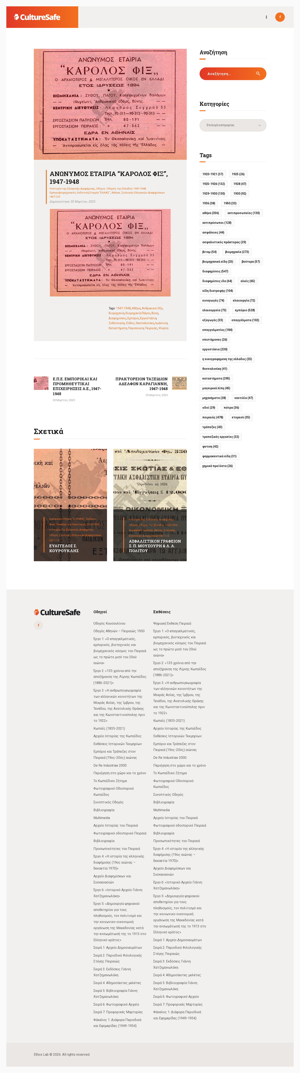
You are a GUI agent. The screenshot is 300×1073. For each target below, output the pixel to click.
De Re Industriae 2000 (110, 765)
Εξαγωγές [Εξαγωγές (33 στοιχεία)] (212, 320)
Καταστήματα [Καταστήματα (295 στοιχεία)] (216, 378)
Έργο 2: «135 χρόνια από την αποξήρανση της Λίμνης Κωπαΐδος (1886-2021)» (120, 677)
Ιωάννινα (161, 323)
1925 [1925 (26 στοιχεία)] (238, 174)
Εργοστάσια (148, 318)
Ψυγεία (163, 328)
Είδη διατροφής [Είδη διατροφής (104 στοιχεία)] (217, 290)
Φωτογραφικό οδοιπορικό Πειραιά (119, 833)
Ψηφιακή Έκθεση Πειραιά (172, 623)
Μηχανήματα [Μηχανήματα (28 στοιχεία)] (214, 398)
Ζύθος (130, 323)
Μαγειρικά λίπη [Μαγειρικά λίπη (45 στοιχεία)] (216, 388)
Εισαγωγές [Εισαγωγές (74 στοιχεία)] (213, 300)
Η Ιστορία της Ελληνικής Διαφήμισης (72, 188)
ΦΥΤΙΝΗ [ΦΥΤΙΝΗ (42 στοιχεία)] (210, 446)
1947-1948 (123, 308)
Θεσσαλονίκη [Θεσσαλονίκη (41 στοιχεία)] (214, 368)
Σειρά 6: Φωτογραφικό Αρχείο (116, 1004)
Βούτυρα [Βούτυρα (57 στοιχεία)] (251, 261)
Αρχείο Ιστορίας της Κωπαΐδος (117, 736)
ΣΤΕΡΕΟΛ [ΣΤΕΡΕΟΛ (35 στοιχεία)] (241, 417)
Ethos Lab (41, 1055)
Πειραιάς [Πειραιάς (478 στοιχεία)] (212, 417)
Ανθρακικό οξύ (152, 308)
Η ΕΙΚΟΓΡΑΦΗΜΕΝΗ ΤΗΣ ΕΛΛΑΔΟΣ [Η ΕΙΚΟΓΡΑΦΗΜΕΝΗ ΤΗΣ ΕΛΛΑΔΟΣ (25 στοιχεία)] (227, 359)
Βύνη (155, 313)
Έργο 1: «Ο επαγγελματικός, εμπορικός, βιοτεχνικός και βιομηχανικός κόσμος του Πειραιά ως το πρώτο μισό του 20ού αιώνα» (119, 651)
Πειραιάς (151, 328)
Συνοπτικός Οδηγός (108, 802)
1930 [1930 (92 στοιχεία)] (239, 193)
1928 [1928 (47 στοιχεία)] (239, 184)
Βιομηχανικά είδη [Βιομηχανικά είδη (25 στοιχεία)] (217, 261)
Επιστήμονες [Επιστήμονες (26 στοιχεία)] (214, 339)
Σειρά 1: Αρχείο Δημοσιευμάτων (117, 948)
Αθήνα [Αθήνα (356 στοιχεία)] (210, 213)
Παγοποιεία (136, 328)
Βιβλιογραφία (103, 810)
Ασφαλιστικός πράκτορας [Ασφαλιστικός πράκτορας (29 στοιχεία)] (224, 242)
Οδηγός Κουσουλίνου (109, 623)
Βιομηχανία (116, 313)
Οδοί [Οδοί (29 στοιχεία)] (208, 407)
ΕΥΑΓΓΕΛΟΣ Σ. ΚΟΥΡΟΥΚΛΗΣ (64, 548)
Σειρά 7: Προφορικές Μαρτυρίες (118, 1012)
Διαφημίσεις (117, 318)
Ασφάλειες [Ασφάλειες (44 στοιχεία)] (213, 232)
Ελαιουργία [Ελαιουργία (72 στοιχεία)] (244, 300)
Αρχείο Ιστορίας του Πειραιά (115, 825)
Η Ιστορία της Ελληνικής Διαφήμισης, (71, 529)
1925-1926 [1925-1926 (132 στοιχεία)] (213, 184)
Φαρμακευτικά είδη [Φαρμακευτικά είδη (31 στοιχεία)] (219, 456)
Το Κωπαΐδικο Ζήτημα (110, 781)
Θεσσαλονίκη (145, 323)
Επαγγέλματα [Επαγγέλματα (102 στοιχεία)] (245, 320)
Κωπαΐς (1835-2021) (109, 728)
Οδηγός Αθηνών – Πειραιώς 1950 (119, 631)
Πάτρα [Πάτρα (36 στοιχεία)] (231, 407)
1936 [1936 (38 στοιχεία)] (208, 203)
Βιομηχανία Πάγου (138, 313)
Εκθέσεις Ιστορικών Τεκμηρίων (117, 744)
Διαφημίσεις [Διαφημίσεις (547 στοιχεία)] (215, 271)
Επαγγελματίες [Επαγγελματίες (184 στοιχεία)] (217, 330)
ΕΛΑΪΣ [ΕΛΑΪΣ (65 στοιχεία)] (248, 281)
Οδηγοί (100, 188)
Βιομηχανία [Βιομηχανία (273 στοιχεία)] (237, 252)
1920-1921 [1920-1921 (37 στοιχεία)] (212, 174)
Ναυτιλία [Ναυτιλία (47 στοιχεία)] (243, 398)
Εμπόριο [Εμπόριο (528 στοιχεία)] (245, 310)
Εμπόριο (133, 318)
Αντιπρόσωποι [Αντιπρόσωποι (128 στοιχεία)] (217, 222)
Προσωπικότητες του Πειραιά (116, 849)
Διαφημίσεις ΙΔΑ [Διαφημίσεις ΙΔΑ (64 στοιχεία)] (217, 281)
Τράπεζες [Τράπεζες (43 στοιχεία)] (212, 427)
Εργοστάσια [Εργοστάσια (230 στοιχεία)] (214, 349)
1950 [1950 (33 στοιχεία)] (230, 203)
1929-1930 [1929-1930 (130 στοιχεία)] (213, 193)
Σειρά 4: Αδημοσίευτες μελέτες (117, 983)
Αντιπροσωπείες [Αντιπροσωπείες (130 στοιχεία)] (243, 213)
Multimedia (101, 818)
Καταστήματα (118, 328)
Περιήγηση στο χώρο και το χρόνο (119, 773)
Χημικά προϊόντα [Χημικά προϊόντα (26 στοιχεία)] (217, 466)
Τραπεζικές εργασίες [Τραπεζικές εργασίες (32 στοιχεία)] (220, 436)
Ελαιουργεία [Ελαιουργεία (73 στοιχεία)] (214, 310)
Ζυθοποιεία (117, 323)
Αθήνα (136, 308)
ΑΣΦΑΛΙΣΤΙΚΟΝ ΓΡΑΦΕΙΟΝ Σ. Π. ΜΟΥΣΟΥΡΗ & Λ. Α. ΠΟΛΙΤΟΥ (155, 546)
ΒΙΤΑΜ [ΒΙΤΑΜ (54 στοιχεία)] (209, 252)
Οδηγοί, (54, 535)
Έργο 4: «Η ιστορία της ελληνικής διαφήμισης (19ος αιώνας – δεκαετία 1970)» (118, 862)
